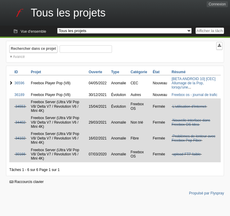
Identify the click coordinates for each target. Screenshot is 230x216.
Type (115, 72)
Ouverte (95, 72)
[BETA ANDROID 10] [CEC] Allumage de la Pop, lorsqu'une (193, 83)
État (156, 72)
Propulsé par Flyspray (206, 193)
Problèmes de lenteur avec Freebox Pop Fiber (193, 138)
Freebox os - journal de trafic (194, 95)
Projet (36, 72)
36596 (19, 83)
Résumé (179, 72)
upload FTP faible (186, 154)
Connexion (217, 4)
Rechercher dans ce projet (33, 48)
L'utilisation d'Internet (189, 106)
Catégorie (139, 72)
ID (16, 72)
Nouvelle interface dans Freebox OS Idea (191, 122)
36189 (19, 95)
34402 (20, 122)
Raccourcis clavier (27, 182)
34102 (20, 138)
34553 (20, 106)
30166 (20, 154)
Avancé (19, 57)
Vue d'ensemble (33, 31)
